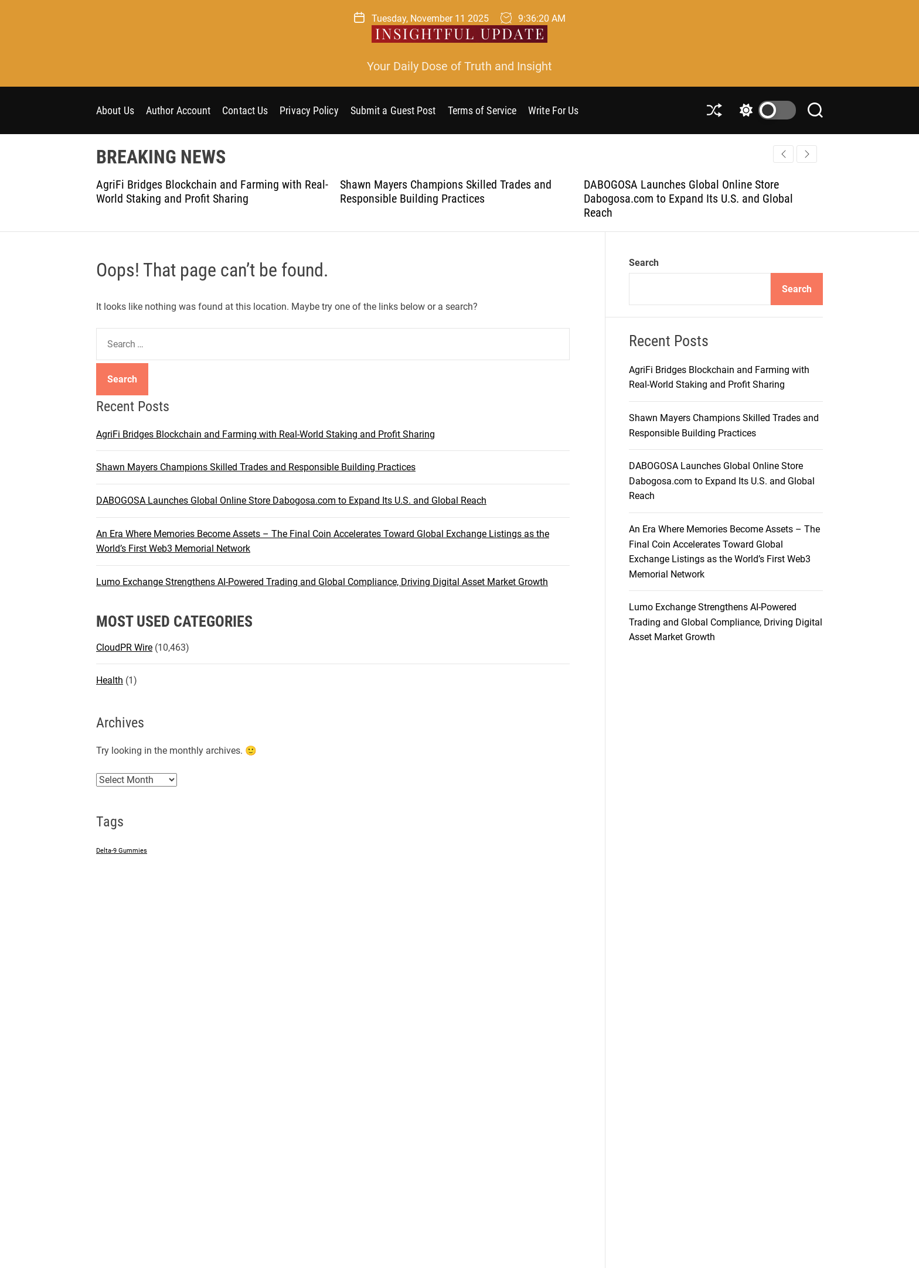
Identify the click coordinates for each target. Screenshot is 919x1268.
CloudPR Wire (124, 647)
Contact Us (245, 110)
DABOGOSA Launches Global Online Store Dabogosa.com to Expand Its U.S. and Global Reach (688, 198)
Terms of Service (482, 110)
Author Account (178, 110)
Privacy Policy (309, 110)
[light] (765, 110)
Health (109, 680)
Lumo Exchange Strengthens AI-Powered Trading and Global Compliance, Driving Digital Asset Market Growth (322, 581)
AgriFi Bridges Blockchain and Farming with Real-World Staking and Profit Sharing (212, 191)
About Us (115, 110)
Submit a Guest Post (393, 110)
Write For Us (553, 110)
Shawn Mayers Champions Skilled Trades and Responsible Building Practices (446, 191)
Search (644, 262)
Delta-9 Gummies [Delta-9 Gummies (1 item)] (121, 851)
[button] (807, 154)
